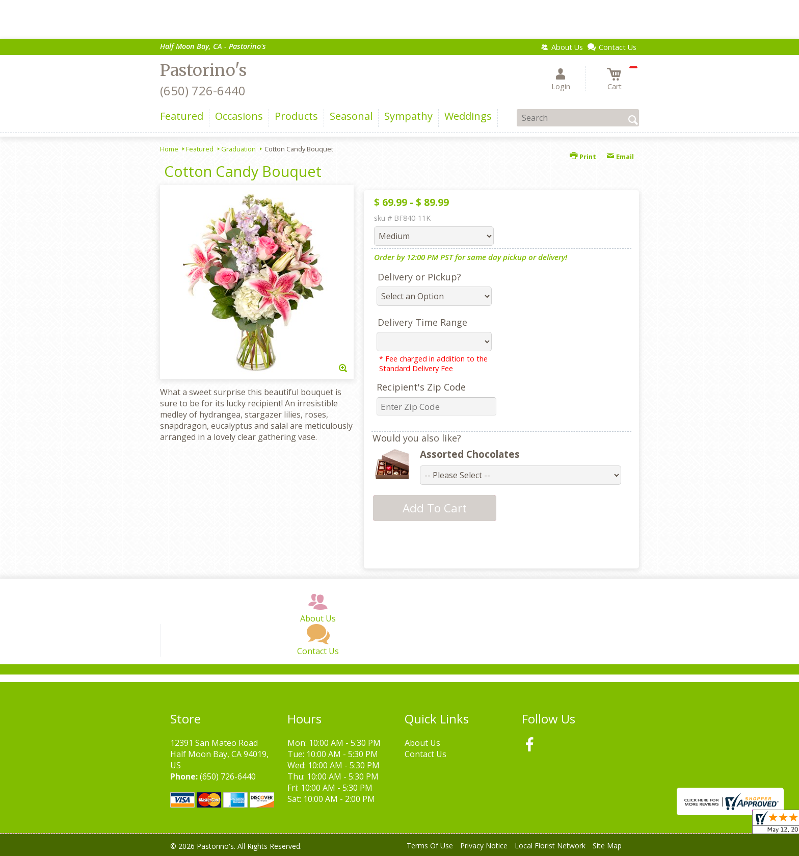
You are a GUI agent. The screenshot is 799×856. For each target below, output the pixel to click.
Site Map (607, 845)
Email (620, 156)
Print (583, 156)
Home (169, 148)
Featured (200, 148)
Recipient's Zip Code (421, 387)
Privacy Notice (484, 845)
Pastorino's (203, 70)
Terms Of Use (430, 845)
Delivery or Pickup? (419, 277)
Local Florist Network (550, 845)
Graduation (238, 148)
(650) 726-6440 (203, 90)
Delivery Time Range (422, 322)
